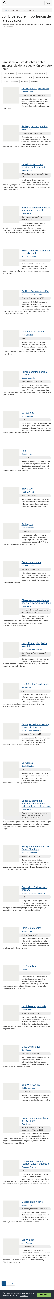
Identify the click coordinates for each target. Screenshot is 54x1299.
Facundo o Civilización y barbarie (35, 888)
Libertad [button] (5, 81)
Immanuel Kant (28, 528)
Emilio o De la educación (35, 291)
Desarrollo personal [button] (9, 73)
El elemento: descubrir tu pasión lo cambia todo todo (36, 601)
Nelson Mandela (28, 378)
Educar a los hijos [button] (39, 73)
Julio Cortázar (27, 335)
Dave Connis (27, 1010)
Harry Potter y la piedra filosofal (34, 644)
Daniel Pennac (28, 566)
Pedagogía (27, 524)
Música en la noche (32, 1201)
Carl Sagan (26, 1050)
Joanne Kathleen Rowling (32, 649)
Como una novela (31, 562)
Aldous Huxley (27, 931)
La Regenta (28, 412)
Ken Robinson (27, 213)
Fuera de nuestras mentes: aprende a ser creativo (36, 209)
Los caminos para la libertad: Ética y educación (36, 1162)
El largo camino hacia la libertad (35, 373)
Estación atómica (31, 1084)
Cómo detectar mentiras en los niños (35, 1119)
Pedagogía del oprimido (35, 126)
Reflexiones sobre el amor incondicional (36, 252)
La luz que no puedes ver (35, 88)
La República (29, 966)
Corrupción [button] (14, 81)
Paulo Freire (27, 130)
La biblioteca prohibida (34, 1006)
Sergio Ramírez (28, 766)
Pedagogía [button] (24, 81)
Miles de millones (31, 1046)
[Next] (12, 1283)
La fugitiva (27, 762)
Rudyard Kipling (28, 454)
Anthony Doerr (27, 92)
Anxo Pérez (26, 687)
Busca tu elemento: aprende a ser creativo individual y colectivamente (36, 803)
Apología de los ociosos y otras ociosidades (35, 725)
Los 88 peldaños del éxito (35, 684)
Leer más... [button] (24, 1296)
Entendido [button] (43, 1294)
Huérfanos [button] (28, 77)
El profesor (27, 488)
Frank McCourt (28, 492)
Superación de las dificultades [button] (12, 77)
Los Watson (28, 1239)
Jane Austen (27, 1243)
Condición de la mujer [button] (42, 77)
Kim (24, 450)
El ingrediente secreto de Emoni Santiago (35, 848)
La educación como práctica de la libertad (33, 165)
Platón (24, 969)
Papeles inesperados (33, 331)
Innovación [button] (34, 81)
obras (5, 10)
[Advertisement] (25, 44)
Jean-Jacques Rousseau (32, 295)
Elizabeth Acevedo (29, 853)
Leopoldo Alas (27, 416)
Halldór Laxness (28, 1088)
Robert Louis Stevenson (31, 730)
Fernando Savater (29, 1167)
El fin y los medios (31, 928)
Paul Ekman (26, 1124)
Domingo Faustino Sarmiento (33, 893)
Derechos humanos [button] (24, 73)
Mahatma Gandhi (29, 257)
